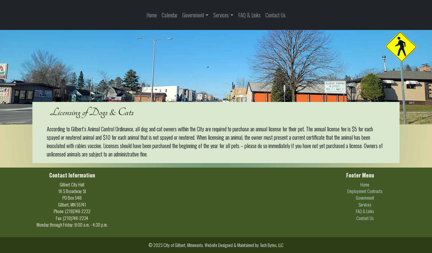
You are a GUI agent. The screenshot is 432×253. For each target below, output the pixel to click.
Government (193, 15)
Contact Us (276, 15)
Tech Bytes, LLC (272, 245)
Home (151, 15)
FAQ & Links (249, 15)
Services (221, 15)
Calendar (170, 15)
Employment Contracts (364, 191)
